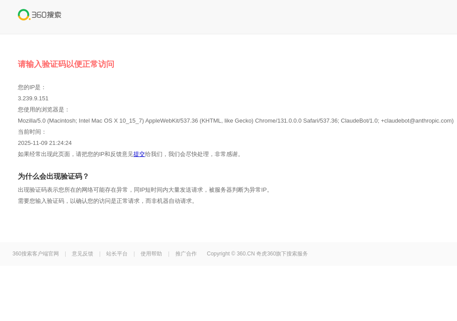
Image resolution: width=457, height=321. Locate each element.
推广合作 (186, 254)
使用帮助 (151, 254)
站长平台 (117, 254)
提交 (139, 154)
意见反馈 (82, 254)
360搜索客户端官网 (35, 254)
